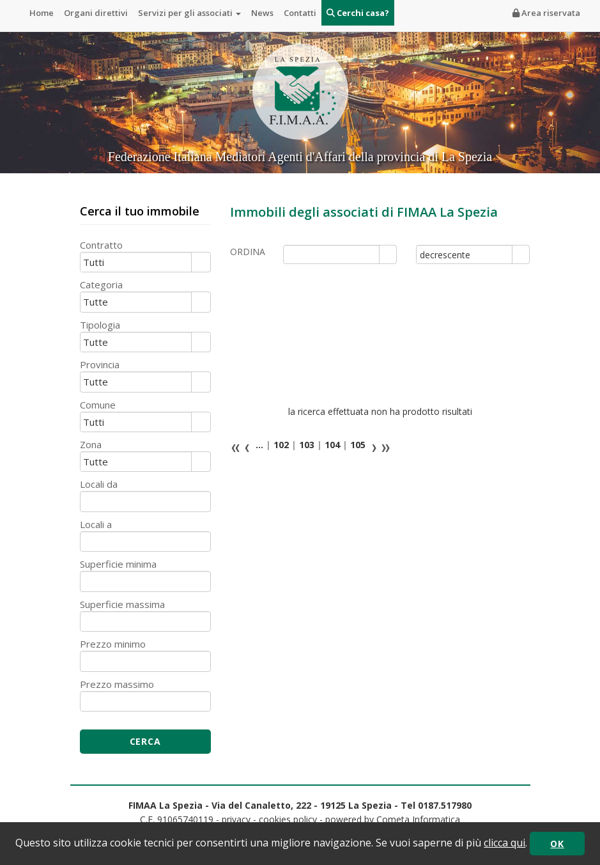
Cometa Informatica (418, 819)
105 (356, 445)
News (262, 13)
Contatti (300, 13)
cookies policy (288, 819)
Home (41, 13)
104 (331, 445)
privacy (236, 819)
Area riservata (546, 13)
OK (557, 844)
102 (280, 445)
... (259, 445)
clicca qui (504, 843)
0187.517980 (445, 805)
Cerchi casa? (358, 13)
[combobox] (332, 254)
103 (305, 445)
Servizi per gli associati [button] (189, 13)
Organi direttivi (96, 13)
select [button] (388, 255)
